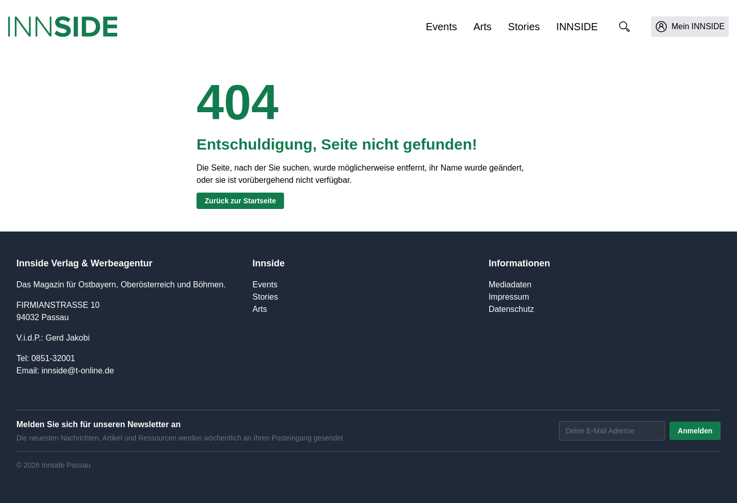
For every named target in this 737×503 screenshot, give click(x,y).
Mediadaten (510, 284)
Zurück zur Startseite (240, 201)
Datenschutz (511, 309)
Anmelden (695, 431)
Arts (482, 26)
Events (441, 26)
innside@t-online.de (77, 370)
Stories (524, 26)
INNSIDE (577, 26)
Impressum (509, 296)
